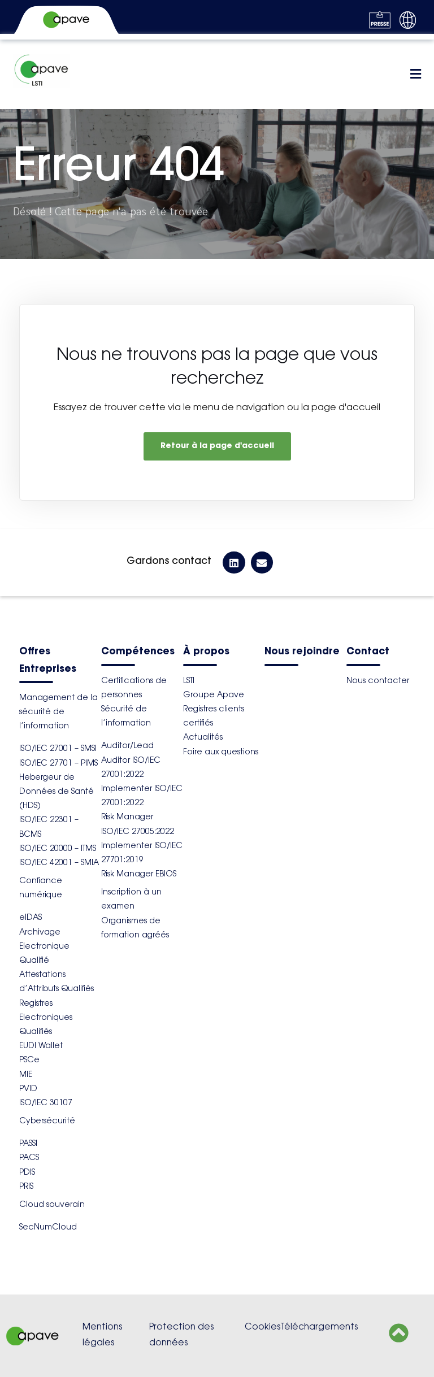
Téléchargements (319, 1327)
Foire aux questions (220, 753)
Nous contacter (377, 681)
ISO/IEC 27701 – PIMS (58, 764)
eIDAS (30, 918)
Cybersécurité (47, 1122)
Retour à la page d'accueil (217, 446)
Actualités (203, 738)
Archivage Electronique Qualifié (44, 947)
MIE (25, 1075)
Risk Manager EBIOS (138, 875)
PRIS (26, 1187)
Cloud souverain (52, 1205)
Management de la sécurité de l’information (58, 712)
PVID (28, 1089)
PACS (29, 1158)
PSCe (29, 1061)
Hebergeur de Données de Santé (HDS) (56, 792)
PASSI (28, 1144)
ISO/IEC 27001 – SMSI (58, 749)
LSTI (188, 681)
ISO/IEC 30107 (45, 1103)
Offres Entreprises (47, 661)
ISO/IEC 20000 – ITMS (57, 849)
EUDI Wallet (41, 1046)
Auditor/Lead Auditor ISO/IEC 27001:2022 (130, 760)
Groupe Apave (213, 696)
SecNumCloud (48, 1228)
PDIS (27, 1173)
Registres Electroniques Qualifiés (45, 1018)
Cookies (262, 1327)
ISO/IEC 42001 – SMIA (59, 863)
